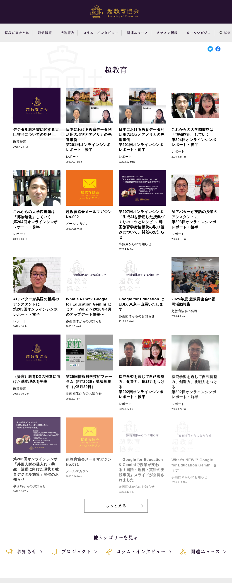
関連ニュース (137, 32)
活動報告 (67, 32)
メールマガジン (198, 32)
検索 (225, 32)
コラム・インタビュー (100, 32)
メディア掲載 (167, 32)
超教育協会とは (17, 32)
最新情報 (45, 32)
